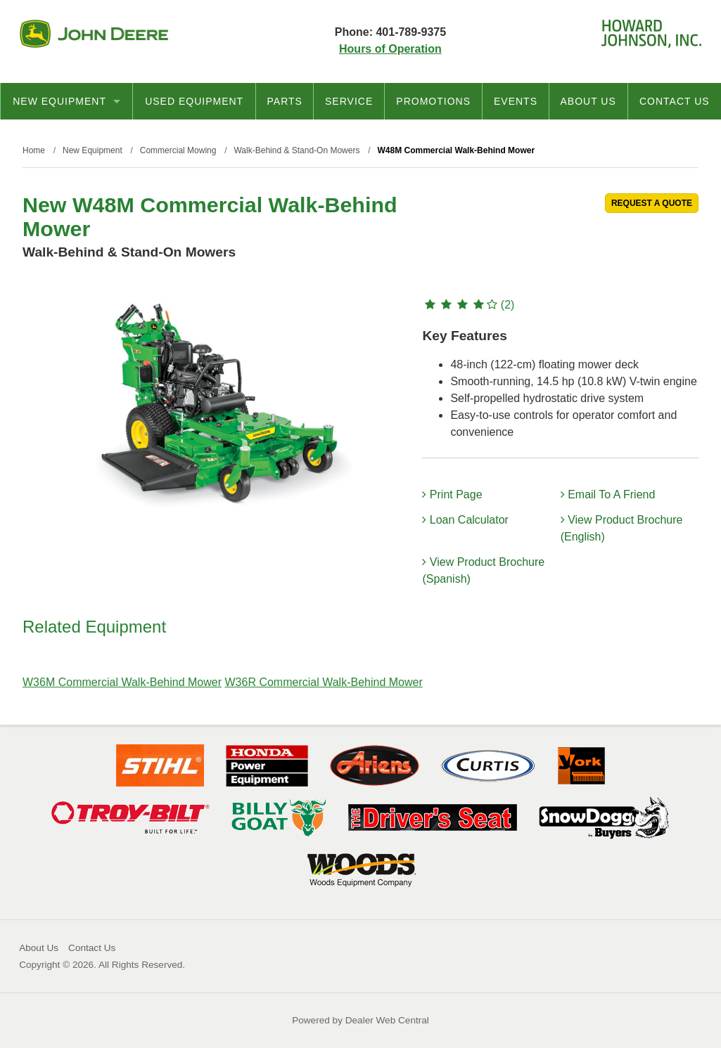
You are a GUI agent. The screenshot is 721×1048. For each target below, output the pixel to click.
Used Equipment (194, 101)
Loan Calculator (465, 520)
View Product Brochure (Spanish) (483, 570)
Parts (284, 101)
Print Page (452, 494)
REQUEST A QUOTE (651, 203)
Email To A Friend (608, 494)
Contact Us (674, 101)
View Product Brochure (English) (622, 528)
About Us (587, 101)
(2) (468, 305)
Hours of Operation (390, 49)
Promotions (433, 101)
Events (515, 101)
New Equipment (66, 101)
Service (349, 101)
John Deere (94, 34)
